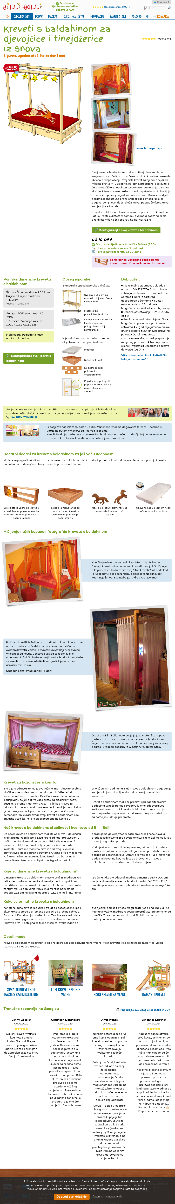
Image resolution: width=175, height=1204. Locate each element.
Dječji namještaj (74, 16)
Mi (147, 16)
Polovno (137, 16)
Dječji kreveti (22, 16)
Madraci (53, 16)
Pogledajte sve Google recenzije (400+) (146, 1009)
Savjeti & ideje (118, 16)
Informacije (97, 16)
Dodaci (39, 16)
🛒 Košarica (161, 16)
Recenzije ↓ (157, 38)
